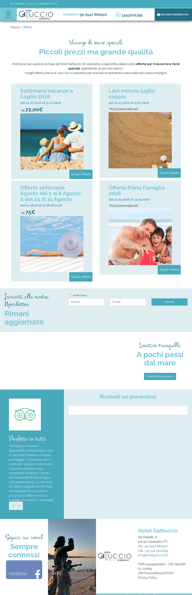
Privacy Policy (147, 577)
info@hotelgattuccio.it (153, 555)
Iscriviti (169, 302)
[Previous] (13, 506)
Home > (15, 27)
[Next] (19, 506)
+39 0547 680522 (92, 14)
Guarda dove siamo (160, 376)
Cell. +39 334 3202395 (153, 550)
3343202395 (132, 15)
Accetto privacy (80, 295)
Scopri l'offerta (81, 174)
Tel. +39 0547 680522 (152, 546)
